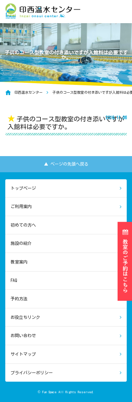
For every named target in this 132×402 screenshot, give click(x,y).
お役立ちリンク (25, 317)
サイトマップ (23, 354)
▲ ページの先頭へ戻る (66, 164)
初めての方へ (23, 225)
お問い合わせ (23, 335)
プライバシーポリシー (32, 372)
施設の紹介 (21, 243)
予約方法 (19, 298)
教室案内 (19, 262)
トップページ (23, 188)
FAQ (14, 280)
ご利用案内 (21, 206)
